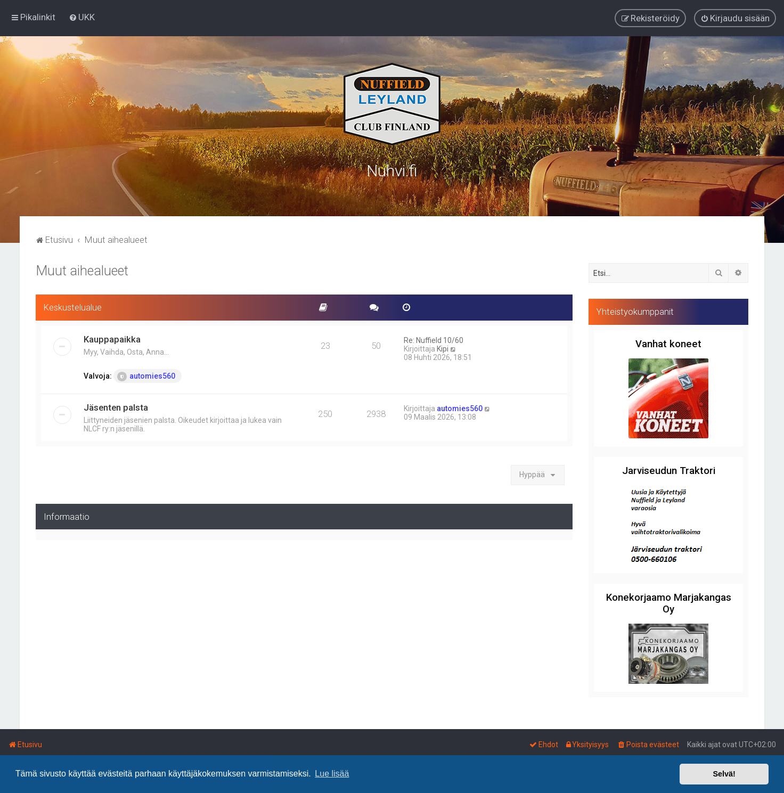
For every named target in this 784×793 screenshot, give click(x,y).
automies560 (146, 375)
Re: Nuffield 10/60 (433, 338)
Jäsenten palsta (116, 405)
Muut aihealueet (82, 269)
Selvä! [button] (724, 774)
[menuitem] (81, 17)
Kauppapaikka (112, 337)
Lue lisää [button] (332, 773)
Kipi (442, 347)
